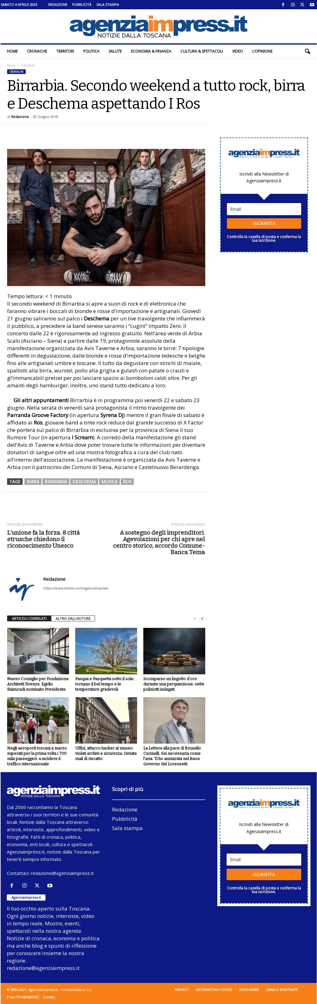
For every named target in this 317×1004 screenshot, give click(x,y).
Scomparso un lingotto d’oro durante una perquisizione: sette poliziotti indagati (173, 684)
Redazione (57, 4)
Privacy (182, 989)
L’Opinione (262, 51)
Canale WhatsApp (282, 989)
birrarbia (56, 482)
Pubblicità (81, 4)
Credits (49, 997)
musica (109, 482)
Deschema (84, 482)
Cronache (37, 51)
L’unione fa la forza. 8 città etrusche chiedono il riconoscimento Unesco (43, 539)
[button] (307, 51)
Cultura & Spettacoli (201, 51)
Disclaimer (249, 989)
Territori (65, 51)
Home (12, 51)
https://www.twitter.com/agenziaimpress (75, 588)
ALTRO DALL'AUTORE (73, 618)
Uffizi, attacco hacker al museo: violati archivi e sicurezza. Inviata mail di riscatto (106, 753)
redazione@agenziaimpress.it (62, 873)
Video (237, 51)
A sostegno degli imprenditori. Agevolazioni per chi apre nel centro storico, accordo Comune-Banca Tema (159, 542)
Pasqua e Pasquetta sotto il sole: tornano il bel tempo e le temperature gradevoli (104, 684)
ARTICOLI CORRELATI (29, 618)
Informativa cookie (214, 989)
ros (127, 482)
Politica (91, 51)
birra (33, 482)
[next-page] (202, 618)
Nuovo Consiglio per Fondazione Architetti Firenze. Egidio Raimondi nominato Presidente (38, 684)
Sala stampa (107, 4)
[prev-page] (195, 618)
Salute (115, 51)
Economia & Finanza (151, 51)
